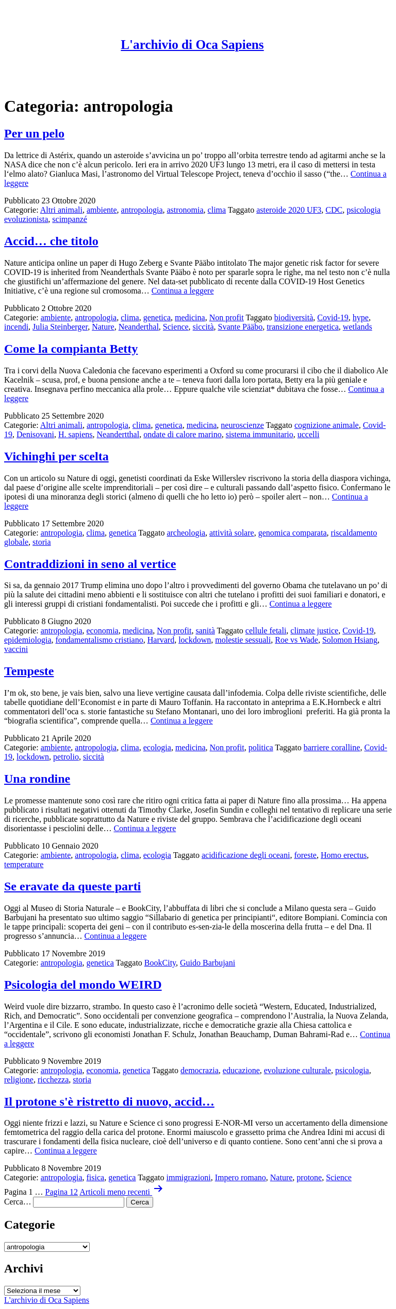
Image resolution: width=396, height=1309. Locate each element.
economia (103, 630)
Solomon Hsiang (349, 639)
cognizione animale (326, 425)
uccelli (309, 434)
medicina (190, 317)
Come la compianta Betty (71, 348)
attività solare (231, 532)
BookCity (160, 962)
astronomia (185, 209)
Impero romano (240, 1177)
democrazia (199, 1070)
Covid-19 (332, 317)
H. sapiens (75, 434)
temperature (23, 864)
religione (19, 1079)
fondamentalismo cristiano (99, 639)
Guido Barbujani (207, 962)
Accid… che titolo (51, 241)
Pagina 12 (61, 1191)
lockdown (194, 639)
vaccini (16, 649)
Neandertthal (118, 434)
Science (176, 326)
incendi (16, 326)
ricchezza (53, 1079)
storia (41, 542)
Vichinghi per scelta (56, 456)
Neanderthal (139, 326)
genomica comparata (292, 532)
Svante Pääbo (240, 326)
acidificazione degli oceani (246, 855)
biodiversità (294, 317)
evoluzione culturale (297, 1070)
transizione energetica (303, 326)
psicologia (352, 1070)
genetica (157, 317)
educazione (241, 1070)
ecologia (157, 747)
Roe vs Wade (296, 639)
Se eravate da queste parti (72, 886)
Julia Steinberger (60, 326)
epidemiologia (28, 639)
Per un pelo (34, 133)
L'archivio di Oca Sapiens (192, 44)
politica (261, 747)
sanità (204, 630)
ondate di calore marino (182, 434)
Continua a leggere (183, 290)
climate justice (314, 630)
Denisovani (35, 434)
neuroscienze (242, 425)
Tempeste (29, 671)
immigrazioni (189, 1177)
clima (217, 209)
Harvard (160, 639)
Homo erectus (344, 855)
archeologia (186, 532)
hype (361, 317)
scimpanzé (69, 219)
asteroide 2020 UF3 (288, 209)
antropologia (142, 209)
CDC (333, 209)
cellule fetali (266, 630)
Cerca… (17, 1201)
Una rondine (37, 778)
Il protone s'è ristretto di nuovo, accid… (109, 1101)
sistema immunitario (259, 434)
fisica (96, 1177)
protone (309, 1177)
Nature (103, 326)
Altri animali (61, 209)
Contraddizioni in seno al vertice (90, 564)
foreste (305, 855)
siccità (203, 326)
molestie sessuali (243, 639)
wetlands (357, 326)
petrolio (66, 756)
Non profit (226, 317)
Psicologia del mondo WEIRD (83, 984)
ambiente (102, 209)
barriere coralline (332, 747)
